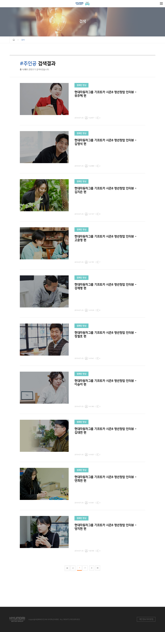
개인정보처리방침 (146, 619)
